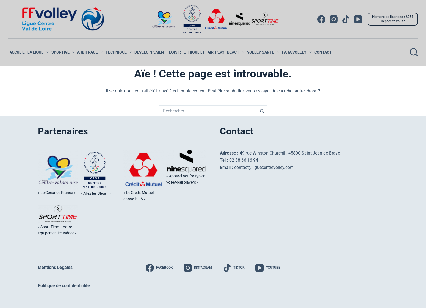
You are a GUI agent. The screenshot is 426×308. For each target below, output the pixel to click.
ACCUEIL (17, 52)
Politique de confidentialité (64, 285)
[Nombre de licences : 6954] (393, 19)
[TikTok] (346, 19)
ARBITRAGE (90, 52)
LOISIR (175, 52)
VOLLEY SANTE (264, 52)
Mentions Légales (55, 267)
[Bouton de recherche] (261, 110)
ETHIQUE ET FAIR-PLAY (204, 52)
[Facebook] (321, 19)
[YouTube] (358, 19)
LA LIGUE (38, 52)
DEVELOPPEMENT (150, 52)
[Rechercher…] (207, 110)
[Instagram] (334, 19)
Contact (323, 52)
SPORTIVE (63, 52)
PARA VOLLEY (297, 52)
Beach (236, 52)
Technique (119, 52)
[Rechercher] (414, 52)
